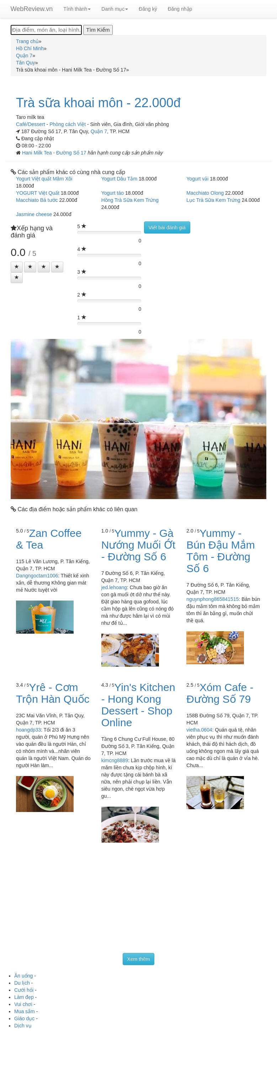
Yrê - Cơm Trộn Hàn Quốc (53, 693)
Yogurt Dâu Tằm (119, 179)
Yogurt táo (112, 193)
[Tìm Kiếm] (97, 30)
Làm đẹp (24, 997)
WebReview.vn (32, 8)
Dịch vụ (23, 1025)
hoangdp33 (28, 730)
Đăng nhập (180, 9)
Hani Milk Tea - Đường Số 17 (54, 153)
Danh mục (114, 9)
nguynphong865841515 (212, 599)
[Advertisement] (138, 899)
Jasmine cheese (34, 214)
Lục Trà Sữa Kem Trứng (213, 200)
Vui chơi (23, 1004)
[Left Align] (17, 267)
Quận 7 (99, 131)
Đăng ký (148, 9)
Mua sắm (24, 1011)
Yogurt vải (197, 179)
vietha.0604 (199, 730)
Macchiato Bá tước (37, 200)
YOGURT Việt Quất (37, 193)
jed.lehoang (114, 587)
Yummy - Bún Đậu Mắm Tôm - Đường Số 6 (220, 550)
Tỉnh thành (77, 9)
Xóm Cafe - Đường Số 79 (219, 693)
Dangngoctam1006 (37, 575)
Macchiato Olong (205, 193)
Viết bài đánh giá (167, 227)
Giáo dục (24, 1018)
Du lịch (22, 983)
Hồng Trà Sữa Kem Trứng (130, 200)
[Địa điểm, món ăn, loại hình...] (46, 30)
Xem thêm (138, 959)
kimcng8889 (114, 760)
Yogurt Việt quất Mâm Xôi (44, 179)
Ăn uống (23, 976)
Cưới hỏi (23, 990)
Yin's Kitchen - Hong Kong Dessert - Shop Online (138, 704)
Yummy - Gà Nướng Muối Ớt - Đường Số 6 (138, 544)
